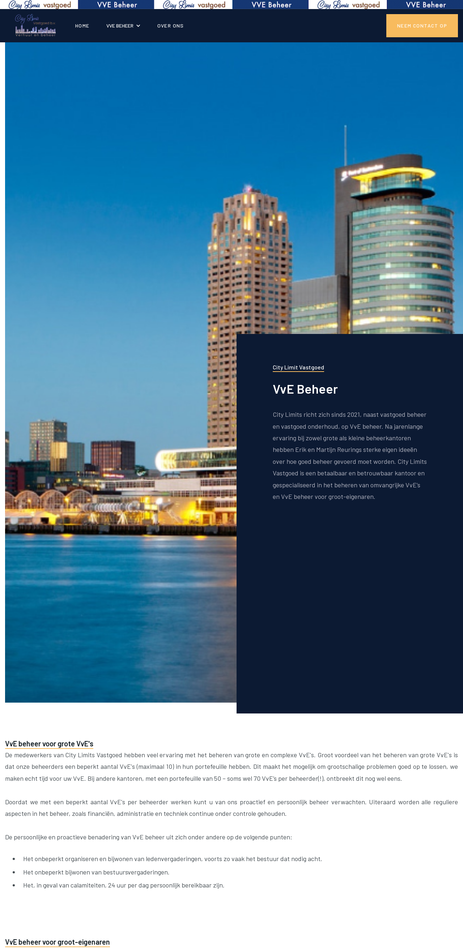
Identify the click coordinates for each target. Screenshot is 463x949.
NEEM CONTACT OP (422, 25)
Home (82, 25)
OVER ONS (170, 25)
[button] (123, 25)
